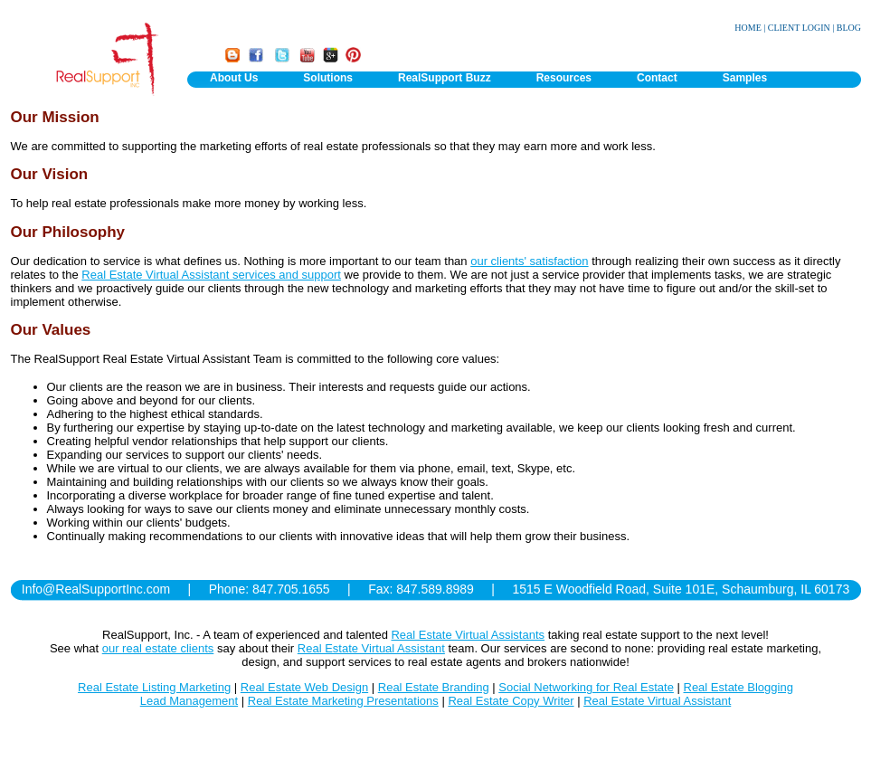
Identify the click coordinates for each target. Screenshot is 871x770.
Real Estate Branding (433, 687)
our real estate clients (158, 648)
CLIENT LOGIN (799, 28)
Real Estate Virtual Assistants (467, 635)
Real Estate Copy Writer (510, 701)
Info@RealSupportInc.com (96, 589)
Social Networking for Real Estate (586, 687)
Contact (657, 77)
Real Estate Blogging (738, 687)
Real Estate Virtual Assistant (371, 648)
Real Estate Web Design (304, 687)
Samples (745, 77)
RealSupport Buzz (444, 77)
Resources (564, 77)
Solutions (328, 77)
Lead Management (189, 701)
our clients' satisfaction (529, 261)
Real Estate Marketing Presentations (343, 701)
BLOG (849, 28)
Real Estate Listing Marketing (154, 687)
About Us (234, 77)
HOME (747, 28)
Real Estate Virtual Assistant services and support (211, 274)
